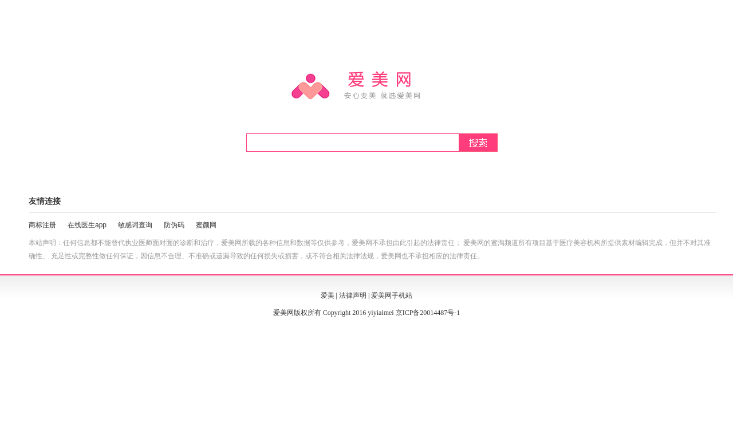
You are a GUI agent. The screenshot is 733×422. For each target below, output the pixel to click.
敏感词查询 (135, 225)
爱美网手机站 (391, 295)
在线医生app (87, 225)
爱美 (327, 295)
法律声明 (352, 295)
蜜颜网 (206, 225)
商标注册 (42, 225)
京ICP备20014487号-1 (428, 313)
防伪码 (174, 225)
